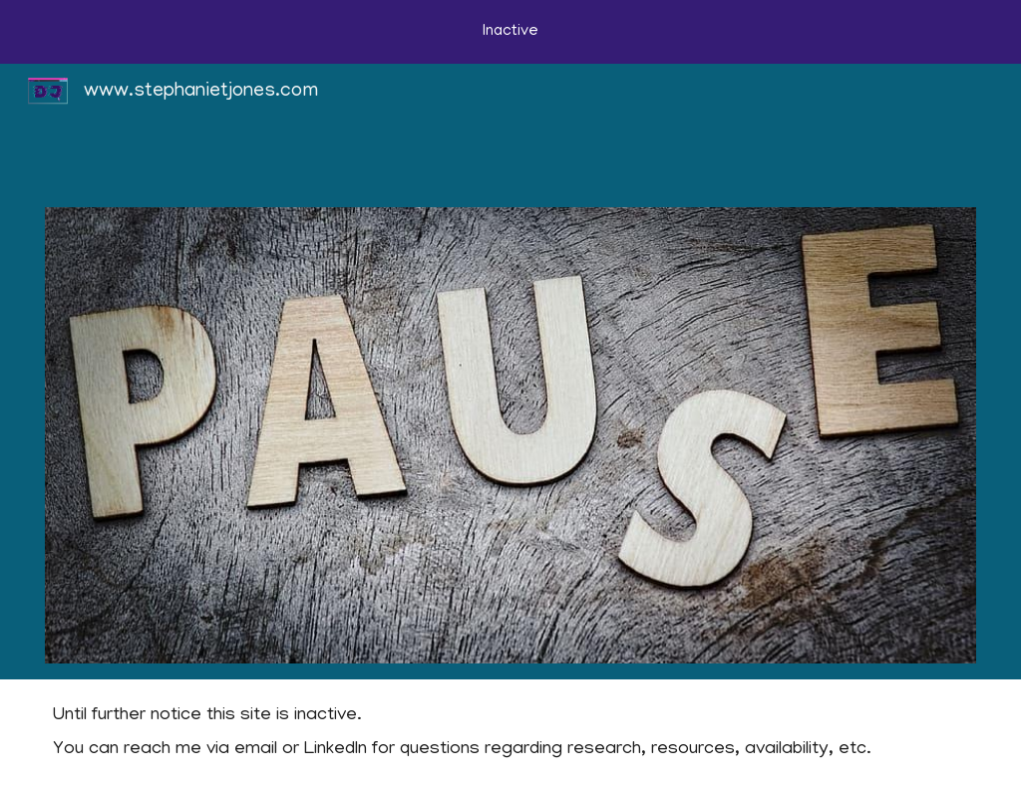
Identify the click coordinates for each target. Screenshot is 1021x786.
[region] (510, 32)
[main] (510, 733)
